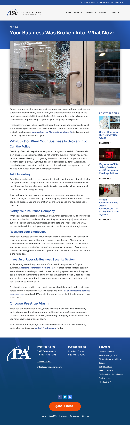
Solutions (89, 13)
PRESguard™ (105, 382)
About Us (78, 13)
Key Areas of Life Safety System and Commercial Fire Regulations (108, 169)
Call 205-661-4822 (87, 2)
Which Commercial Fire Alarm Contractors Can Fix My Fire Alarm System (109, 207)
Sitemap (85, 416)
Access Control (106, 370)
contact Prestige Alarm (46, 328)
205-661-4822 (44, 361)
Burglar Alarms (105, 366)
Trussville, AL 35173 (46, 354)
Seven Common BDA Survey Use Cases (108, 135)
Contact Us (114, 13)
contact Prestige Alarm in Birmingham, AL (52, 132)
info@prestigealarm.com (49, 367)
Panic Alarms (104, 378)
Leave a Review (65, 406)
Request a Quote (105, 2)
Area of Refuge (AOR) (108, 355)
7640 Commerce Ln (46, 351)
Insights (102, 13)
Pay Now (119, 2)
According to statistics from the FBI (36, 267)
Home (68, 13)
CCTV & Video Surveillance (111, 374)
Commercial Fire (106, 351)
